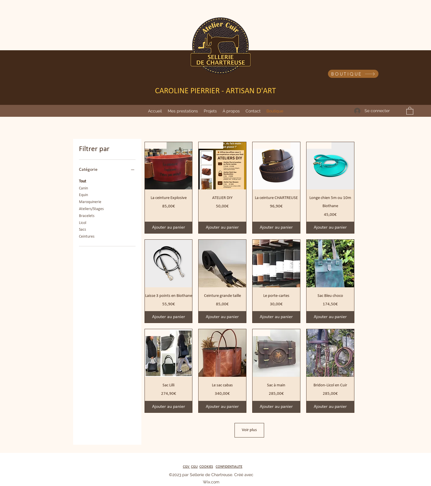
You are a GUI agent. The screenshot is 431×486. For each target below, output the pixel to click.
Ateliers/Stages (91, 208)
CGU (194, 467)
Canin (83, 188)
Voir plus (249, 430)
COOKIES (206, 467)
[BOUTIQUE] (353, 74)
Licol (82, 222)
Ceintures (86, 236)
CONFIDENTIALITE (229, 467)
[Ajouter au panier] (168, 227)
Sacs (82, 229)
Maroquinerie (90, 201)
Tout (82, 181)
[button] (183, 111)
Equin (83, 194)
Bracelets (86, 215)
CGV (186, 467)
